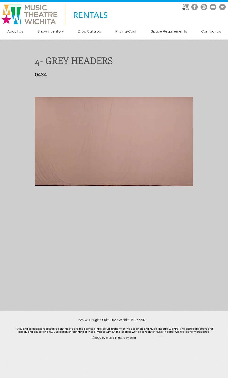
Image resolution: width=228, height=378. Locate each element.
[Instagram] (204, 7)
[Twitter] (222, 7)
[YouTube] (213, 7)
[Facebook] (194, 7)
